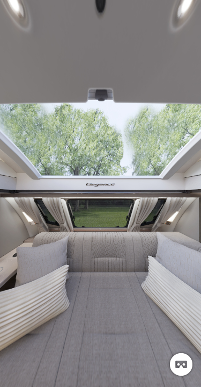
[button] (181, 364)
